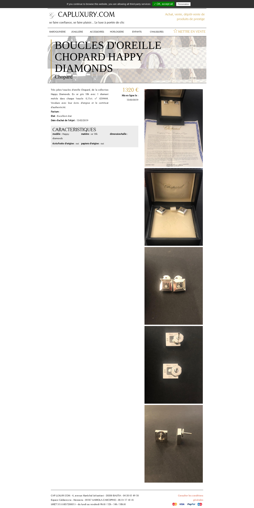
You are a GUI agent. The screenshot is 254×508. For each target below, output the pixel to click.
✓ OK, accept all (163, 4)
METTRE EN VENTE (192, 31)
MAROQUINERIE (57, 31)
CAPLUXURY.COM (86, 14)
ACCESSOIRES (97, 31)
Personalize (183, 4)
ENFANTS (137, 31)
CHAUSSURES (156, 31)
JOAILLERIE (77, 31)
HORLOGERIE (117, 31)
